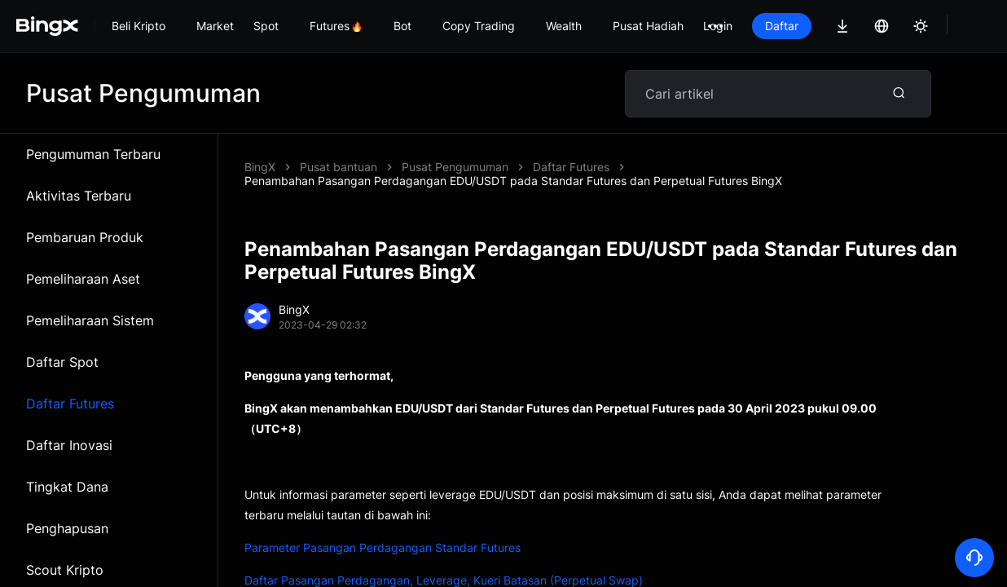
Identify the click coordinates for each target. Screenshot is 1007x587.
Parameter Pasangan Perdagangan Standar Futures (382, 534)
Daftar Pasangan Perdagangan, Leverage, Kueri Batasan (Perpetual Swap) (443, 566)
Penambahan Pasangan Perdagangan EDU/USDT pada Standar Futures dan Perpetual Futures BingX (670, 167)
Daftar (781, 26)
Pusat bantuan (338, 167)
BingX (259, 167)
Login (717, 26)
